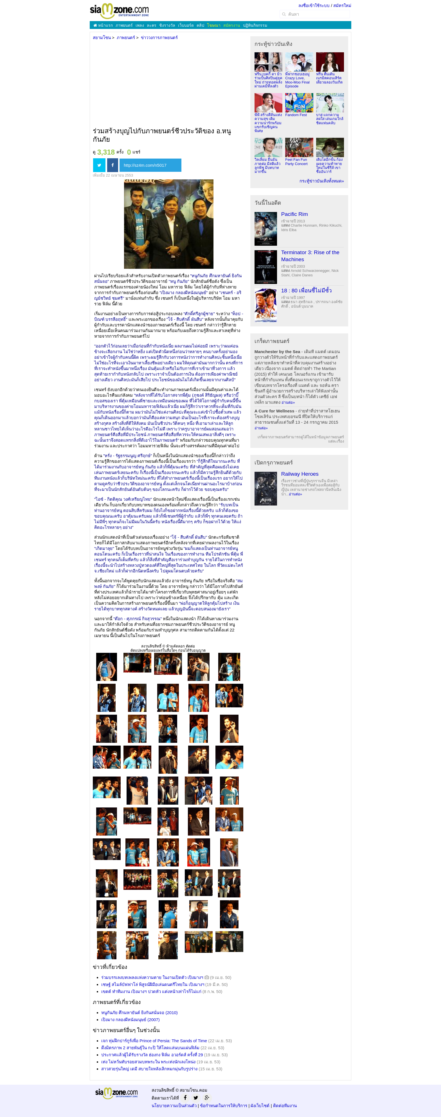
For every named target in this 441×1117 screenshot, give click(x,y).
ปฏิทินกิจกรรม (255, 25)
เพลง (140, 25)
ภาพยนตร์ (124, 25)
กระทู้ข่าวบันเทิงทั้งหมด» (322, 181)
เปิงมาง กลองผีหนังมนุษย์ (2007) (130, 1019)
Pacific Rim (294, 214)
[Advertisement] (168, 84)
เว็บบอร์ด (186, 25)
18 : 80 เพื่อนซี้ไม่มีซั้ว (306, 291)
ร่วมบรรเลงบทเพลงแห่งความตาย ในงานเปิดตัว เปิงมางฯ (152, 977)
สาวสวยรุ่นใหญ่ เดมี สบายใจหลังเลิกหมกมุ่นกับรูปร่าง (149, 1068)
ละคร (151, 25)
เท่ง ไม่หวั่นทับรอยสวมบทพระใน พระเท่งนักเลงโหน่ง (148, 1061)
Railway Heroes (300, 474)
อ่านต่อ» (288, 402)
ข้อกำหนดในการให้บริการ (223, 1105)
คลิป (200, 25)
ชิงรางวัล (167, 25)
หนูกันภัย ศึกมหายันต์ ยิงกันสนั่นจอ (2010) (139, 1012)
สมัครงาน (231, 25)
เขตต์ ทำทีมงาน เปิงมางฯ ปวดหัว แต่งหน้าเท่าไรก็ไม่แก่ (151, 991)
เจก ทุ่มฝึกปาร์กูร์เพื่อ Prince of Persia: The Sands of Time (154, 1040)
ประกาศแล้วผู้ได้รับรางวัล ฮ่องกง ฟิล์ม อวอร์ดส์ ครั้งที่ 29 (152, 1054)
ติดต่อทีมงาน (285, 1105)
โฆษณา (213, 25)
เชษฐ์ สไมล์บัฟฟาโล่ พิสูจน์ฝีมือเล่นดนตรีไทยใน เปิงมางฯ (152, 984)
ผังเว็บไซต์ (260, 1105)
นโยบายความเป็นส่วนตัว (174, 1105)
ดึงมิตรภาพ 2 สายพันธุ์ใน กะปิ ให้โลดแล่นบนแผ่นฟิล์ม (150, 1047)
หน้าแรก (103, 25)
